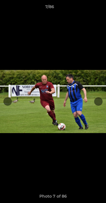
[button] (85, 8)
